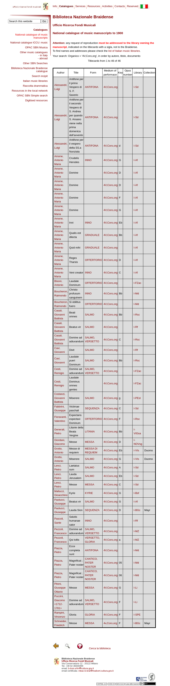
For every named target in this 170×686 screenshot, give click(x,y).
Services (80, 6)
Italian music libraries (35, 80)
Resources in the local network (30, 90)
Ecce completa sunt (74, 550)
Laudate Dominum (75, 283)
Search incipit (40, 76)
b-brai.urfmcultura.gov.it (81, 668)
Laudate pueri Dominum (75, 360)
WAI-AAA (120, 684)
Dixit (71, 349)
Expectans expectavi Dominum (75, 419)
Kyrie (72, 493)
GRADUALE (92, 235)
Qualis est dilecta (75, 235)
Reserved (132, 6)
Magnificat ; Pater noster (76, 562)
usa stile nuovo (132, 684)
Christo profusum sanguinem (75, 293)
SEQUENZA (92, 408)
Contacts (119, 6)
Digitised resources (36, 100)
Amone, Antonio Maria (58, 160)
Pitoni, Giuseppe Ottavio (60, 587)
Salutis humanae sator (74, 520)
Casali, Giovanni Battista (59, 314)
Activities (107, 6)
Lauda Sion (76, 510)
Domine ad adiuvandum (76, 339)
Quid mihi (74, 247)
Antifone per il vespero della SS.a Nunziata (76, 145)
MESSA (89, 441)
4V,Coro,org (111, 87)
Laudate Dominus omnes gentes (74, 383)
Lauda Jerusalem (75, 476)
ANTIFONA (91, 87)
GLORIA (90, 614)
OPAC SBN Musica (36, 47)
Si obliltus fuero (75, 304)
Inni (71, 222)
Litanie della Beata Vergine (76, 431)
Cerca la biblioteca (100, 648)
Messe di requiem (74, 450)
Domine (73, 172)
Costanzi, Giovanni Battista (59, 397)
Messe (73, 441)
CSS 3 (111, 684)
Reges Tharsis (73, 260)
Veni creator (76, 272)
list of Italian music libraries (124, 50)
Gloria (72, 614)
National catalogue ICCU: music (29, 42)
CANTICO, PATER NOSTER (91, 562)
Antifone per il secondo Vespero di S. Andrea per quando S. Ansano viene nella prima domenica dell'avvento (76, 117)
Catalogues (40, 29)
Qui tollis (74, 539)
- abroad (43, 58)
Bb (120, 235)
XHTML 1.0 (101, 684)
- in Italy (43, 55)
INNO (88, 160)
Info (55, 6)
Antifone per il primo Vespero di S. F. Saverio (76, 87)
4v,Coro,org (110, 623)
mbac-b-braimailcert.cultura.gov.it (96, 671)
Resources (94, 6)
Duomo (148, 450)
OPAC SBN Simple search (32, 95)
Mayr (147, 510)
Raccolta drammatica (35, 85)
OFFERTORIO (93, 259)
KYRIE (89, 493)
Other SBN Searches (35, 63)
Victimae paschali (74, 408)
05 (120, 562)
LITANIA (90, 431)
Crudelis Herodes (74, 160)
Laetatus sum (74, 467)
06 (120, 575)
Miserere (74, 398)
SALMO (89, 314)
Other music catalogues (34, 52)
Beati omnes (73, 314)
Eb (120, 222)
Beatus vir (75, 326)
